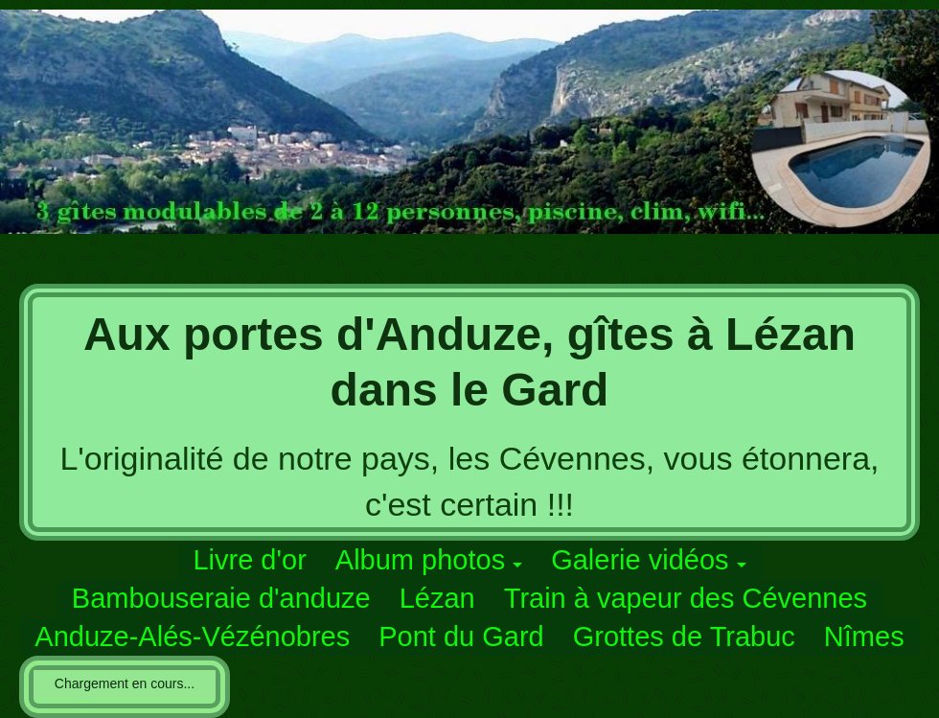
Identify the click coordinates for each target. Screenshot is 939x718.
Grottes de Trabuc (684, 636)
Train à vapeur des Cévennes (685, 598)
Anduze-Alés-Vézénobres (192, 636)
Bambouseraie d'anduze (221, 598)
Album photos (420, 559)
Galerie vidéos (639, 559)
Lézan (437, 598)
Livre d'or (249, 559)
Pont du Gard (461, 636)
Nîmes (864, 636)
